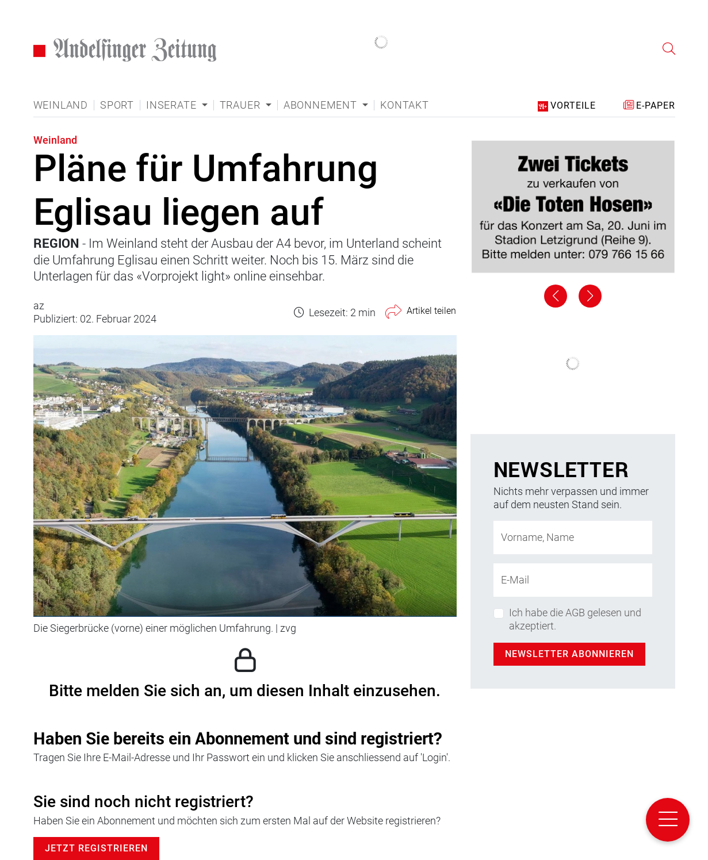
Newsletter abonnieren (569, 653)
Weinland (60, 105)
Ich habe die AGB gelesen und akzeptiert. (575, 619)
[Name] (572, 537)
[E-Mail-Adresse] (572, 580)
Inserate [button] (172, 105)
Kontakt (404, 105)
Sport (117, 105)
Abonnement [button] (322, 105)
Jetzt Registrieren (96, 848)
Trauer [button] (241, 105)
